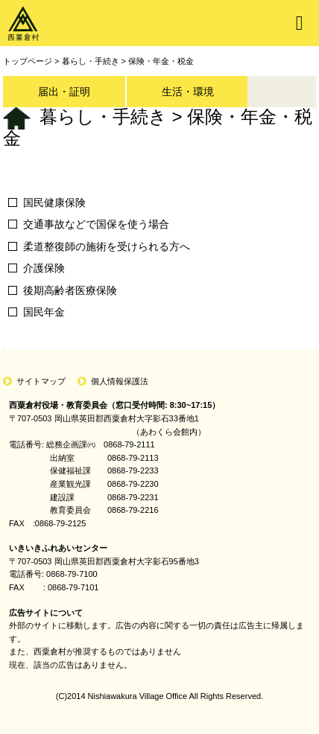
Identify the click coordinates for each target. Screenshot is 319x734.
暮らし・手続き (90, 61)
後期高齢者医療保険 (70, 290)
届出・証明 (64, 92)
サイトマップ (41, 381)
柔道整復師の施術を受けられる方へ (106, 246)
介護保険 (44, 268)
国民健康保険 (54, 202)
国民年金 (44, 312)
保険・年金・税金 (161, 61)
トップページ (27, 61)
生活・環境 (188, 92)
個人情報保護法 (119, 381)
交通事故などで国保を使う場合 (96, 224)
